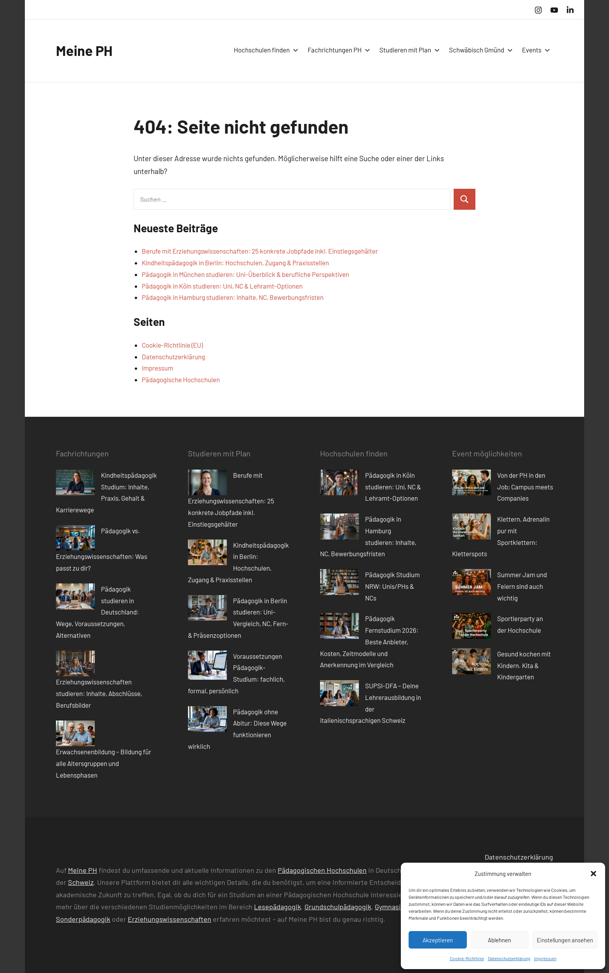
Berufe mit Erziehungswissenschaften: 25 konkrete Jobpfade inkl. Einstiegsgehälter (260, 251)
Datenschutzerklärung (509, 958)
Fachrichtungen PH (337, 50)
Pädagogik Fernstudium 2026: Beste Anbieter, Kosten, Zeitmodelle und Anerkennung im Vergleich (369, 641)
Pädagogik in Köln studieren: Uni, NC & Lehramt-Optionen (222, 286)
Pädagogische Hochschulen (181, 379)
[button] (593, 873)
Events (534, 50)
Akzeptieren (438, 939)
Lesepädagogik (277, 906)
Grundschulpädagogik (337, 906)
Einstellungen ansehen (565, 939)
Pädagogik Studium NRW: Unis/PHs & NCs (392, 586)
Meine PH (84, 50)
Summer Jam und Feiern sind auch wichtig (522, 586)
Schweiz (81, 882)
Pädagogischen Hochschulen (322, 870)
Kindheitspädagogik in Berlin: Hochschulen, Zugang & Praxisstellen (235, 262)
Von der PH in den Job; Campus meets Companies (525, 486)
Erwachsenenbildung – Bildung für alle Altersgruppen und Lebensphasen (103, 763)
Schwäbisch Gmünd (479, 50)
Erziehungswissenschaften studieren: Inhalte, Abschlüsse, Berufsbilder (99, 693)
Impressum (545, 958)
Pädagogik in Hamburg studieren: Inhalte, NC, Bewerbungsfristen (233, 297)
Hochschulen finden (264, 50)
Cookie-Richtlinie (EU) (172, 345)
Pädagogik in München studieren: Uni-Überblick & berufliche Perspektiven (245, 274)
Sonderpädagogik (83, 919)
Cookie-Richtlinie (467, 958)
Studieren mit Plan (408, 50)
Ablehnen (499, 939)
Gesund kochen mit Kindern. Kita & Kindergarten (524, 665)
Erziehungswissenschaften (169, 919)
